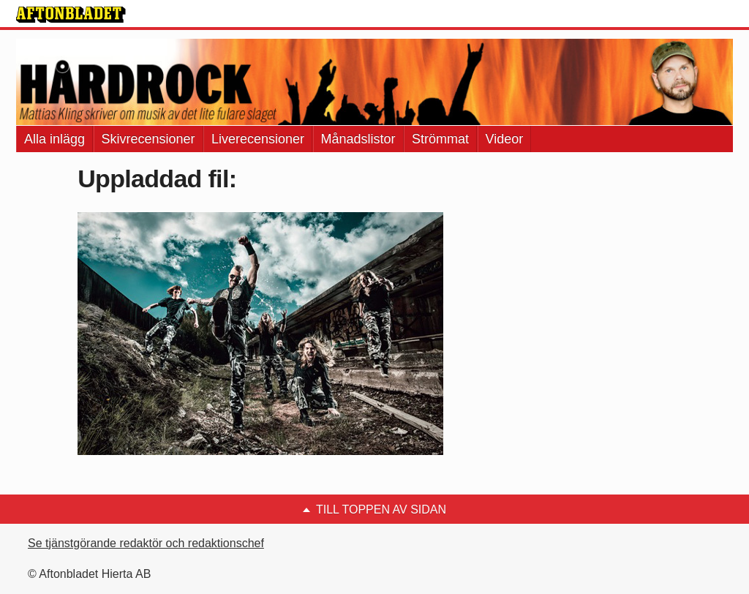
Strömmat (440, 139)
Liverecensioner (257, 139)
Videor (505, 139)
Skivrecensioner (148, 139)
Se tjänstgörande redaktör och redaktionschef (146, 543)
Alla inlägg (54, 139)
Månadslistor (358, 139)
